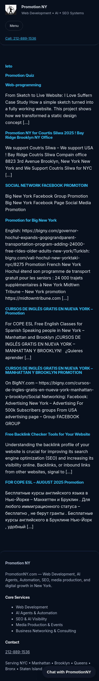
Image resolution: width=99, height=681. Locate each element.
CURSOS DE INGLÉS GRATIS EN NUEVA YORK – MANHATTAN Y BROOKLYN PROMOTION (49, 370)
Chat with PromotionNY (69, 672)
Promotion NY (34, 6)
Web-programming (23, 85)
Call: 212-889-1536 (20, 38)
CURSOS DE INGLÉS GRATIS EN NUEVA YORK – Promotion (49, 311)
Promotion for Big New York (30, 220)
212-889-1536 (17, 652)
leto (8, 66)
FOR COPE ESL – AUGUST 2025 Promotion (44, 482)
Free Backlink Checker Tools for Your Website (47, 434)
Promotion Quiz (19, 75)
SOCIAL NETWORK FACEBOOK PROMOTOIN (46, 185)
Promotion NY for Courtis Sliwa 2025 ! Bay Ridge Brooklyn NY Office (44, 135)
